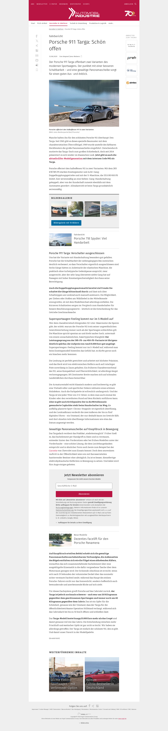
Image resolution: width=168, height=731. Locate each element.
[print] (36, 60)
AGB (51, 709)
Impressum (35, 709)
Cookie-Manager (44, 709)
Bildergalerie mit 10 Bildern (66, 223)
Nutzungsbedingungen (64, 508)
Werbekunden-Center (96, 709)
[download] (36, 65)
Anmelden (128, 4)
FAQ (129, 709)
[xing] (36, 45)
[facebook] (36, 35)
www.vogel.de (122, 718)
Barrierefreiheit (66, 709)
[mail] (36, 55)
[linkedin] (36, 50)
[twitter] (36, 40)
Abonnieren (84, 494)
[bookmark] (81, 56)
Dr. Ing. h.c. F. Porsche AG (131, 45)
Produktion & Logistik (97, 23)
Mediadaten (85, 709)
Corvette (53, 450)
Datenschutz (57, 709)
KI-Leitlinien (124, 709)
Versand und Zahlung (109, 709)
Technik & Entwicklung (78, 23)
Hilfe (118, 709)
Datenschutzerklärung (64, 510)
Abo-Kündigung (76, 709)
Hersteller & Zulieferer (58, 23)
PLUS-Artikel (42, 23)
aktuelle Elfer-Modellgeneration (66, 158)
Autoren (134, 709)
